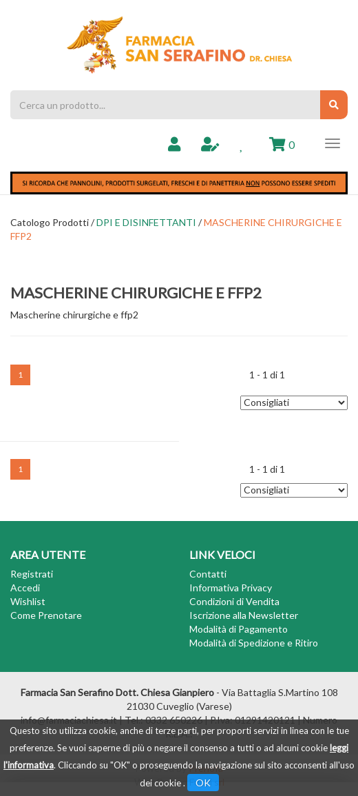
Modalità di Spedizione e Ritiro (253, 643)
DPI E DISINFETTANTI (146, 222)
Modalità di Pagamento (238, 629)
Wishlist (27, 601)
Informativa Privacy (230, 587)
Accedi (25, 587)
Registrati (31, 574)
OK (203, 782)
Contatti (208, 574)
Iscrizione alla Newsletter (243, 615)
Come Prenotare (46, 615)
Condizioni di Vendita (234, 601)
